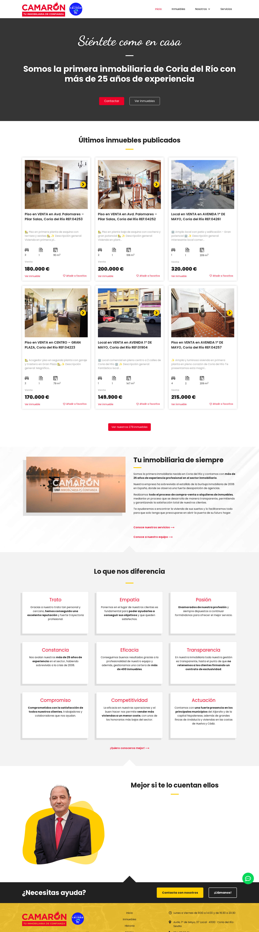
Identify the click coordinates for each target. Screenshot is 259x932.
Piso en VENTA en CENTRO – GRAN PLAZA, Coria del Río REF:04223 (53, 345)
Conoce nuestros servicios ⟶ (153, 528)
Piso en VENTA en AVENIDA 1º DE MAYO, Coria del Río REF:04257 (197, 345)
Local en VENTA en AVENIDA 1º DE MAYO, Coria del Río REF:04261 (198, 217)
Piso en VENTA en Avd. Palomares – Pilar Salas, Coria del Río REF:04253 (54, 217)
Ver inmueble (32, 276)
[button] (203, 9)
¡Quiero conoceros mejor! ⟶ (129, 748)
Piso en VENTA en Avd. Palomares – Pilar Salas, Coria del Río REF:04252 (127, 217)
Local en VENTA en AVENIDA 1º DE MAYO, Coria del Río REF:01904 (125, 345)
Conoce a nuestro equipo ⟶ (152, 537)
